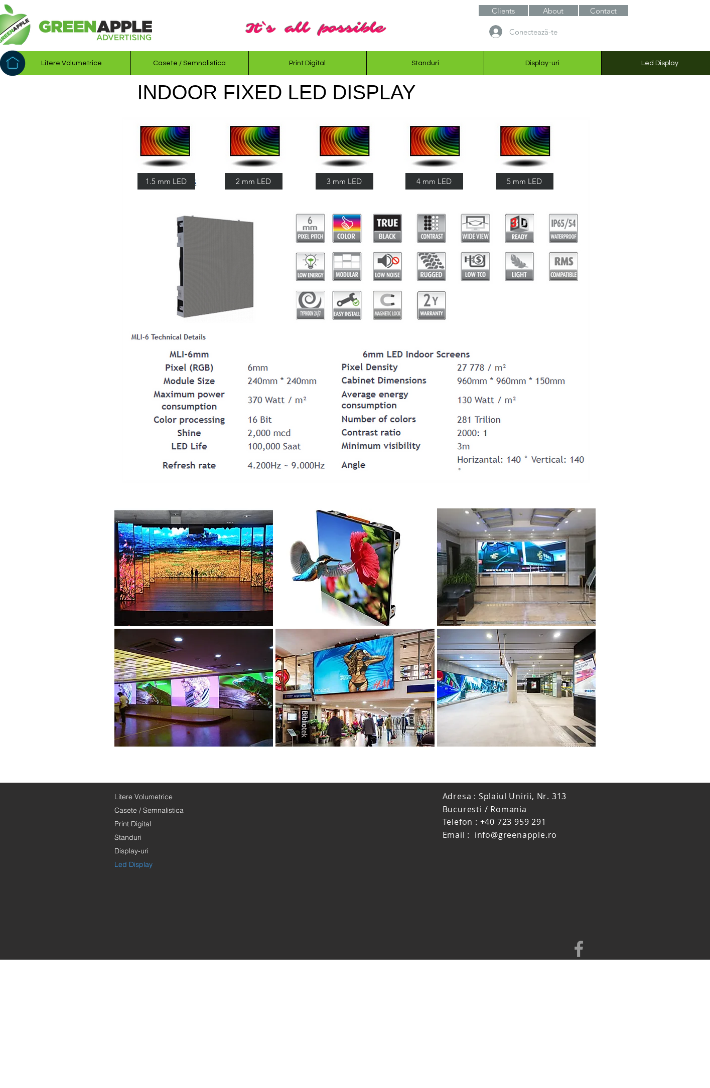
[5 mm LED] (524, 181)
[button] (553, 10)
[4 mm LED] (434, 181)
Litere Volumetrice (143, 796)
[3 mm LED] (344, 181)
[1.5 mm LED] (166, 181)
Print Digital (132, 823)
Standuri (127, 837)
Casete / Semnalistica (149, 810)
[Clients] (503, 10)
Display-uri (131, 850)
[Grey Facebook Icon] (579, 949)
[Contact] (603, 10)
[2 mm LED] (253, 181)
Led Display (133, 864)
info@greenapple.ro (516, 834)
